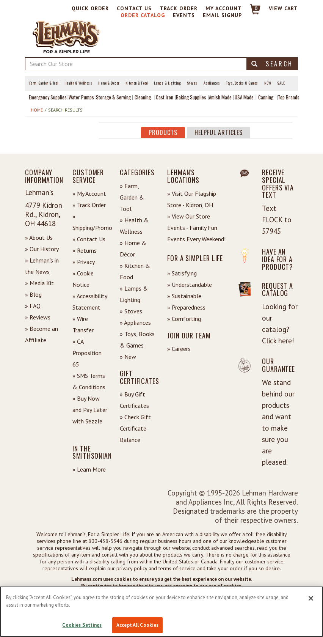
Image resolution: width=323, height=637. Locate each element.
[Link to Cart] (251, 12)
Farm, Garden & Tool (43, 83)
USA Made (244, 97)
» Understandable (189, 284)
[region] (161, 611)
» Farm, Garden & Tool (132, 197)
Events (184, 15)
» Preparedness (186, 307)
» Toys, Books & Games (137, 339)
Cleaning (143, 97)
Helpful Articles (218, 132)
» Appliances (135, 322)
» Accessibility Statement (89, 301)
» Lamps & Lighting (134, 294)
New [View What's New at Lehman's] (267, 83)
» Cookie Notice (83, 278)
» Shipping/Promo (90, 221)
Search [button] (272, 63)
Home (37, 110)
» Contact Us (88, 239)
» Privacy (83, 262)
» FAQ (33, 306)
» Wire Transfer (83, 324)
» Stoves (131, 311)
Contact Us (134, 8)
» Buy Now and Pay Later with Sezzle (89, 410)
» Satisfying (182, 273)
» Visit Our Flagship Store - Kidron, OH (191, 199)
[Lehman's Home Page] (67, 36)
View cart (283, 8)
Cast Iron (164, 97)
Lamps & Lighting (167, 83)
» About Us (39, 237)
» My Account (89, 193)
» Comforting (184, 318)
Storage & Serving (113, 97)
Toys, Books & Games (242, 83)
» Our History (42, 249)
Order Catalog (143, 15)
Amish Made (220, 97)
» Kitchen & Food (135, 271)
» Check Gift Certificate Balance (135, 428)
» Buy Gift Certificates (134, 399)
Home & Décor (108, 83)
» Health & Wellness (134, 225)
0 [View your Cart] (256, 8)
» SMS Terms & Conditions (88, 381)
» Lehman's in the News (42, 265)
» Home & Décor (133, 248)
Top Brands (288, 97)
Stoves (192, 83)
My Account (223, 8)
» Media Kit (39, 283)
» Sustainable (184, 296)
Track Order (179, 8)
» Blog (33, 294)
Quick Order (90, 8)
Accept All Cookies (137, 625)
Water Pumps (81, 97)
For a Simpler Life (195, 258)
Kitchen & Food (136, 83)
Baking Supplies (191, 97)
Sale (281, 83)
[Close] (311, 598)
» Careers (179, 348)
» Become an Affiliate (41, 334)
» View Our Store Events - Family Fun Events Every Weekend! (196, 227)
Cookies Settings (82, 625)
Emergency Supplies (48, 97)
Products (163, 132)
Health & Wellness (78, 83)
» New (128, 356)
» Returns (84, 250)
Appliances (212, 83)
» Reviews (37, 317)
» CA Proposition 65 (87, 353)
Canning (265, 97)
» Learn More (89, 469)
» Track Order (89, 205)
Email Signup (222, 15)
